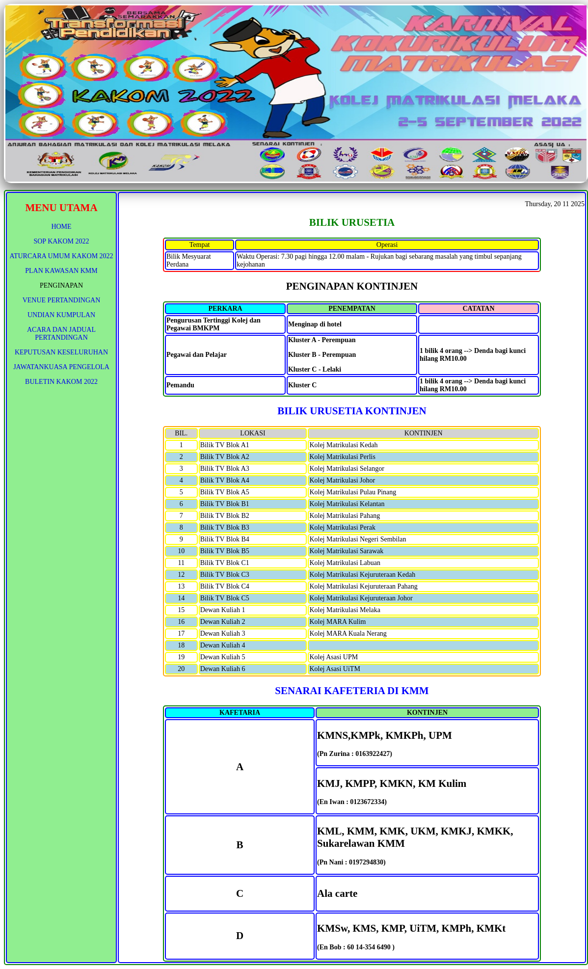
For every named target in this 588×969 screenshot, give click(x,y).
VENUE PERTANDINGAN (62, 300)
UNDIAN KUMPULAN (61, 315)
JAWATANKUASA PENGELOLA (61, 367)
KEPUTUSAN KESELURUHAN (61, 352)
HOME (61, 226)
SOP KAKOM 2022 (61, 241)
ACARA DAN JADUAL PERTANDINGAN (61, 333)
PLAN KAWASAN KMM (61, 270)
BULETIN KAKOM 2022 (61, 381)
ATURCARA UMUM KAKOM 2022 (61, 256)
